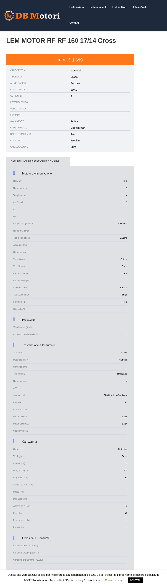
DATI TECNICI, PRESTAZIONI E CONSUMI (35, 145)
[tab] (38, 145)
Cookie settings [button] (114, 580)
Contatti (156, 7)
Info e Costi (140, 7)
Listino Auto (79, 7)
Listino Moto (120, 7)
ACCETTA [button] (135, 580)
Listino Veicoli (100, 7)
